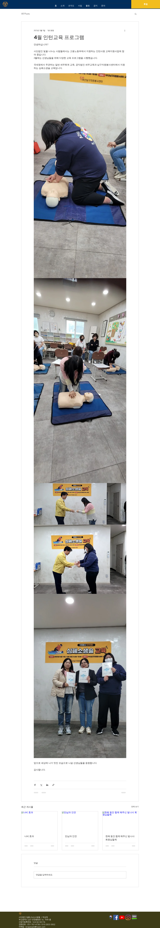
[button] (135, 14)
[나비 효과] (39, 821)
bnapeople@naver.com (35, 927)
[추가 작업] (124, 30)
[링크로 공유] (53, 785)
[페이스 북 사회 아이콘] (115, 917)
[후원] (145, 4)
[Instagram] (128, 917)
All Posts (25, 13)
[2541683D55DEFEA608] (134, 917)
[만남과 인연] (80, 821)
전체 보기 (135, 806)
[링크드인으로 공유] (47, 785)
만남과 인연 (71, 836)
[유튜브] (122, 917)
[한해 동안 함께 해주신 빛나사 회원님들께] (120, 821)
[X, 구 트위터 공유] (41, 785)
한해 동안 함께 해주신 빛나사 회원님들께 (120, 838)
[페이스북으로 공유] (35, 785)
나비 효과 (29, 836)
